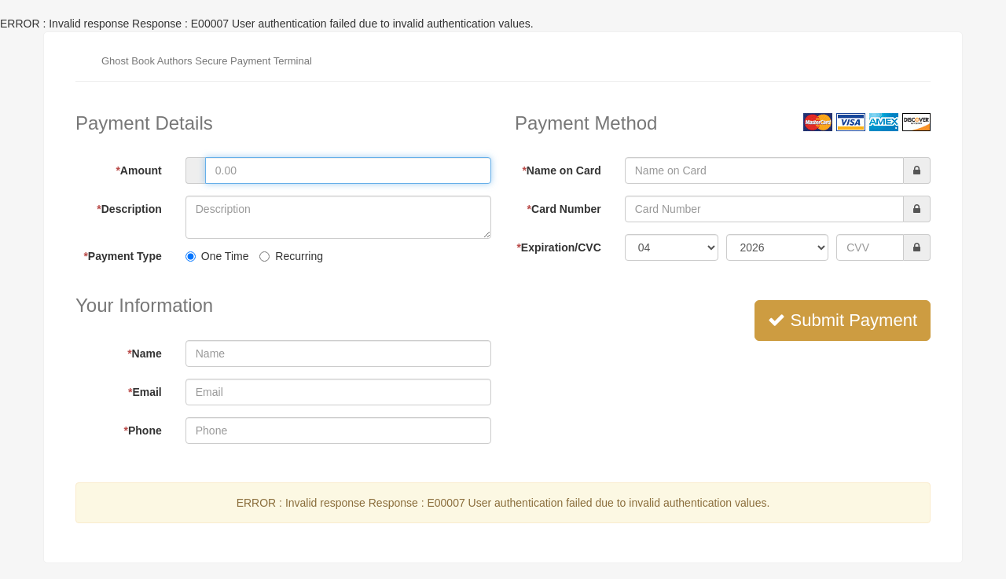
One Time (217, 256)
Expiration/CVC (558, 247)
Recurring (291, 256)
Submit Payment (842, 320)
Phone (143, 430)
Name (144, 353)
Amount (138, 170)
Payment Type (122, 256)
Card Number (564, 209)
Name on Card (561, 170)
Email (145, 392)
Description (129, 209)
